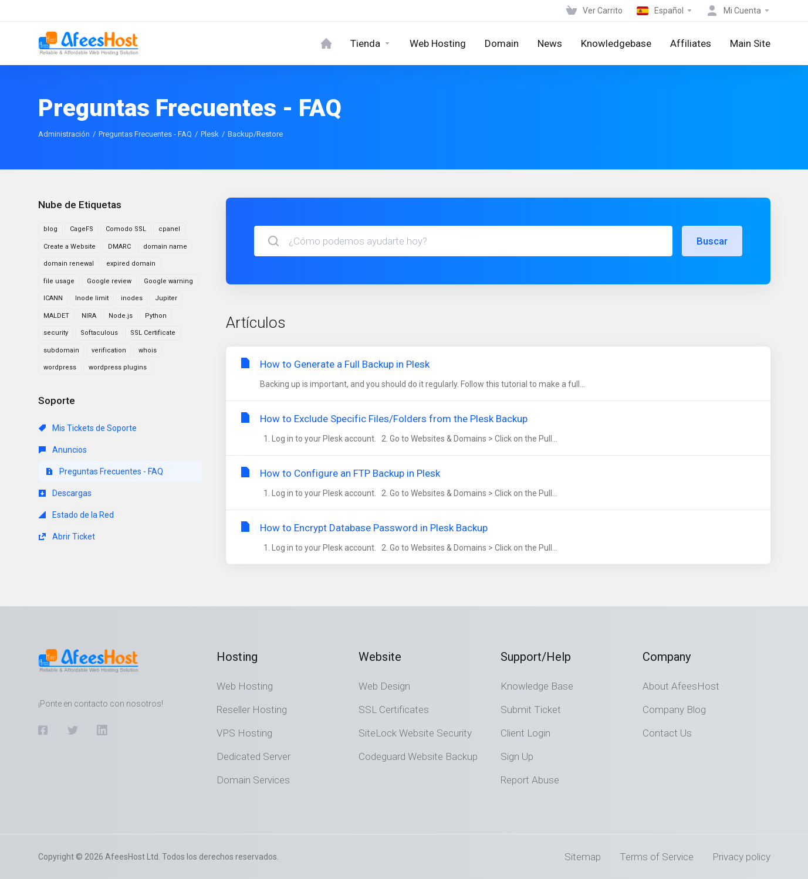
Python (156, 316)
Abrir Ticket (67, 536)
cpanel (169, 229)
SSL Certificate (152, 333)
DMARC (119, 246)
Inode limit (92, 298)
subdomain (61, 350)
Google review (109, 281)
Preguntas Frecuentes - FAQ (145, 134)
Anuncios (63, 449)
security (55, 333)
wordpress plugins (118, 367)
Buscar (712, 241)
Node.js (121, 316)
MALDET (56, 316)
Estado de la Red (76, 515)
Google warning (168, 281)
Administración (64, 134)
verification (109, 350)
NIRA (89, 316)
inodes (132, 298)
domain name (165, 246)
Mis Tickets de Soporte (88, 428)
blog (50, 229)
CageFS (81, 229)
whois (147, 350)
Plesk (210, 134)
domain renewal (68, 263)
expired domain (130, 263)
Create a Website (69, 246)
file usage (59, 281)
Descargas (65, 493)
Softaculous (99, 333)
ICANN (53, 298)
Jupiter (166, 298)
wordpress (59, 367)
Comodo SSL (126, 229)
